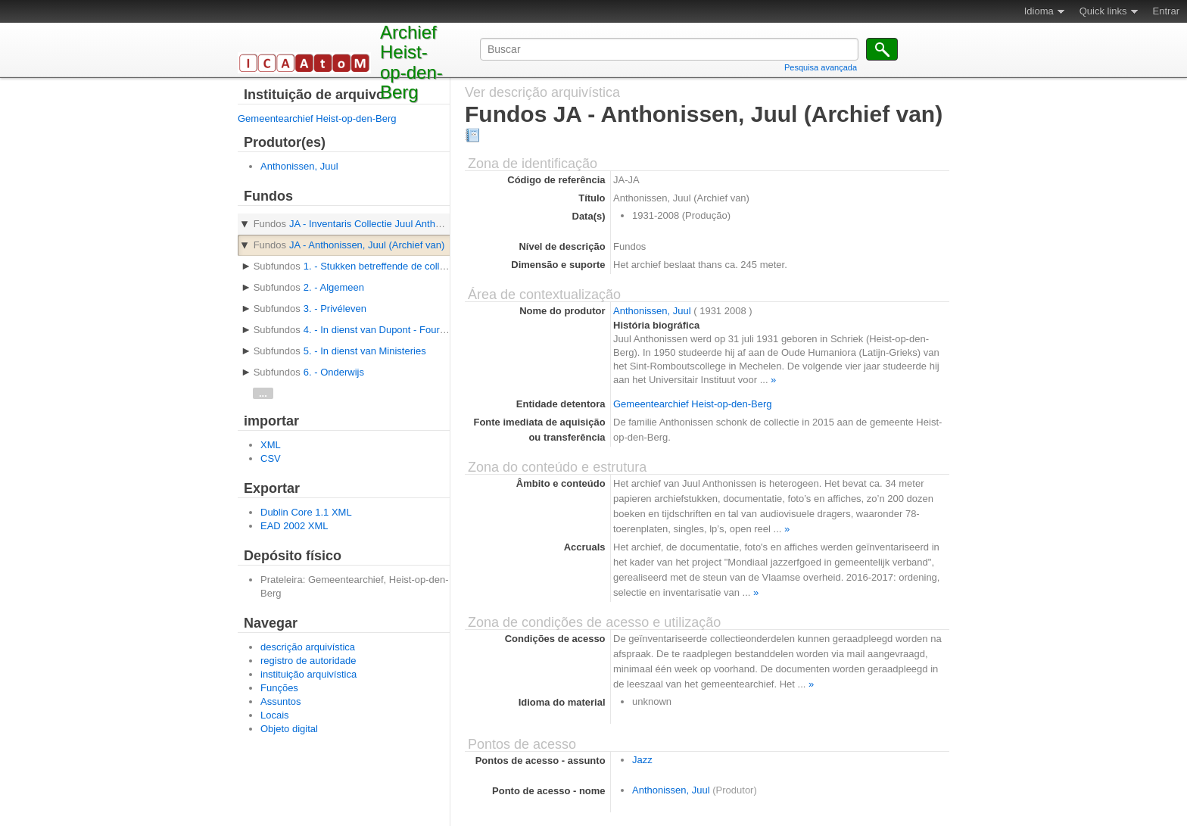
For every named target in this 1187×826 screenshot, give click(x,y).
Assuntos (280, 701)
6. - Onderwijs (334, 372)
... (263, 393)
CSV (270, 458)
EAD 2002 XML (294, 525)
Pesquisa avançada (820, 67)
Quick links (1103, 11)
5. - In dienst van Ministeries (365, 351)
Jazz (642, 759)
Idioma (1039, 11)
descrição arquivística (307, 647)
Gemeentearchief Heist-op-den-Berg (317, 118)
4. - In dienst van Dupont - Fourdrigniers (391, 329)
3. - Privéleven (335, 308)
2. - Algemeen (334, 287)
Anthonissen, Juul (299, 166)
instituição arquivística (308, 674)
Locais (274, 715)
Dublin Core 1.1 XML (306, 512)
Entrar (1166, 11)
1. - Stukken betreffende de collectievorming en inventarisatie (437, 266)
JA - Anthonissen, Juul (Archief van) (366, 245)
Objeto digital (289, 728)
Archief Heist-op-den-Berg (411, 62)
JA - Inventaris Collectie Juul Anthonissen (379, 223)
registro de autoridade (308, 660)
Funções (279, 688)
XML (270, 444)
